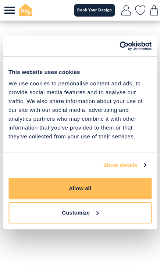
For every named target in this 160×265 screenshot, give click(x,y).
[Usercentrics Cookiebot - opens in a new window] (119, 46)
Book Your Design (94, 10)
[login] (126, 10)
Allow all (80, 188)
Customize (80, 212)
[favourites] (140, 10)
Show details (120, 165)
